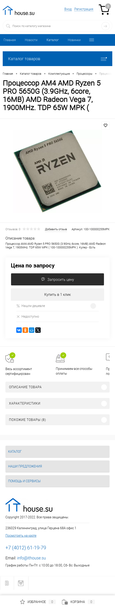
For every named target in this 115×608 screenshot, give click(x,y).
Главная (10, 40)
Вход (68, 9)
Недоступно (27, 316)
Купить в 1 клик (57, 294)
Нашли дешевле (30, 306)
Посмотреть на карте (20, 535)
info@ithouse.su (31, 558)
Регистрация (83, 9)
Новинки (74, 40)
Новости (31, 40)
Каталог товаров (57, 58)
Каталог (53, 40)
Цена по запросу (33, 265)
